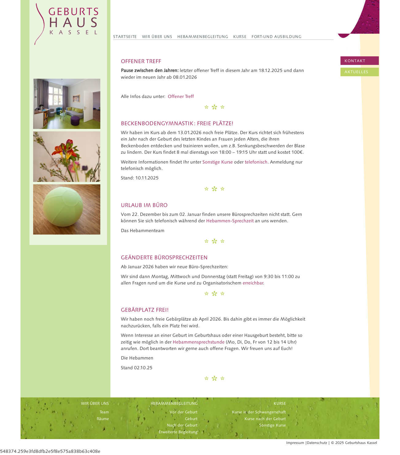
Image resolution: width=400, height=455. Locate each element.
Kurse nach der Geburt (265, 418)
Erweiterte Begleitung (178, 432)
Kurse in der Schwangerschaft (259, 412)
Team (104, 412)
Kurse (239, 36)
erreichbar (253, 283)
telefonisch (256, 162)
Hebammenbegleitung (202, 36)
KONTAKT (354, 60)
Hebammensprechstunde (199, 342)
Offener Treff (181, 96)
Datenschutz (317, 443)
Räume (103, 418)
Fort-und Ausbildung (277, 36)
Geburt (191, 418)
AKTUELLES (356, 72)
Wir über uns (157, 36)
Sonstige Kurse (217, 162)
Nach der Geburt (182, 425)
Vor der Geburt (184, 412)
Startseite (125, 36)
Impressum (295, 443)
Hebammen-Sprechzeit (230, 221)
